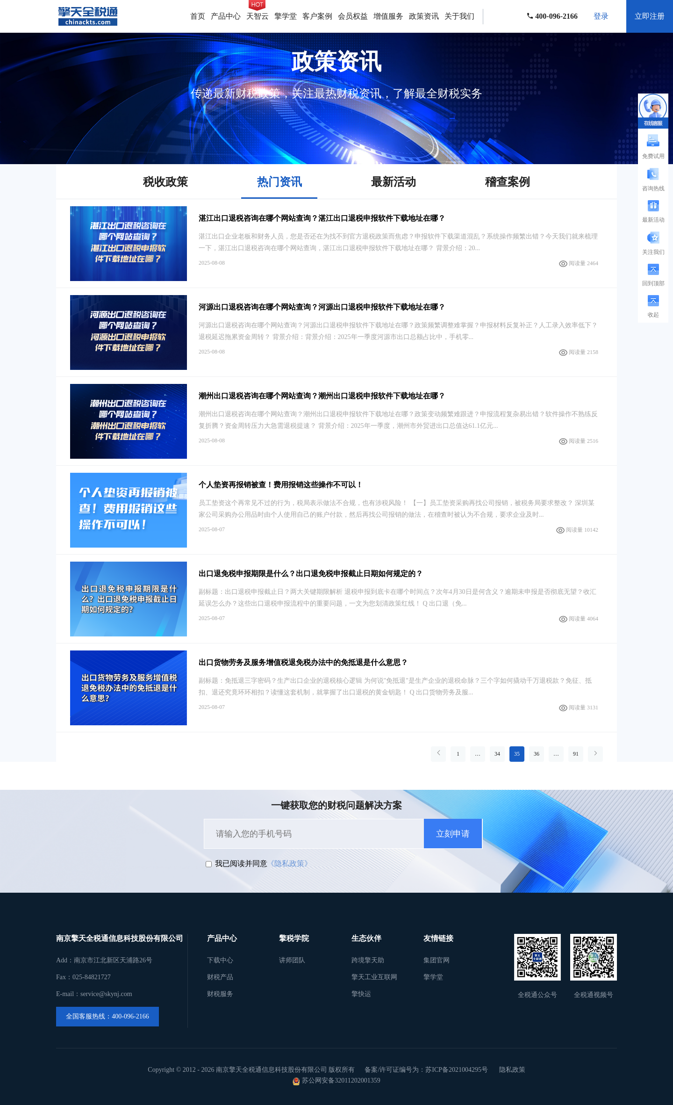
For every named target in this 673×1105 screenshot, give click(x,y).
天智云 (257, 16)
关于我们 (459, 16)
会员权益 (353, 16)
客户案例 (317, 16)
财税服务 (220, 993)
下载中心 (220, 960)
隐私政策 (512, 1069)
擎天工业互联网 (374, 977)
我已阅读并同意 (241, 863)
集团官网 (436, 960)
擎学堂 (285, 16)
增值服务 (388, 16)
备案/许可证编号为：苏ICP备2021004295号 (426, 1069)
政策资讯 (424, 16)
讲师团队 (292, 960)
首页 (197, 16)
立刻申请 (453, 833)
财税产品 (220, 977)
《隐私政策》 (289, 863)
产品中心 (226, 16)
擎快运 (361, 993)
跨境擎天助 (367, 960)
